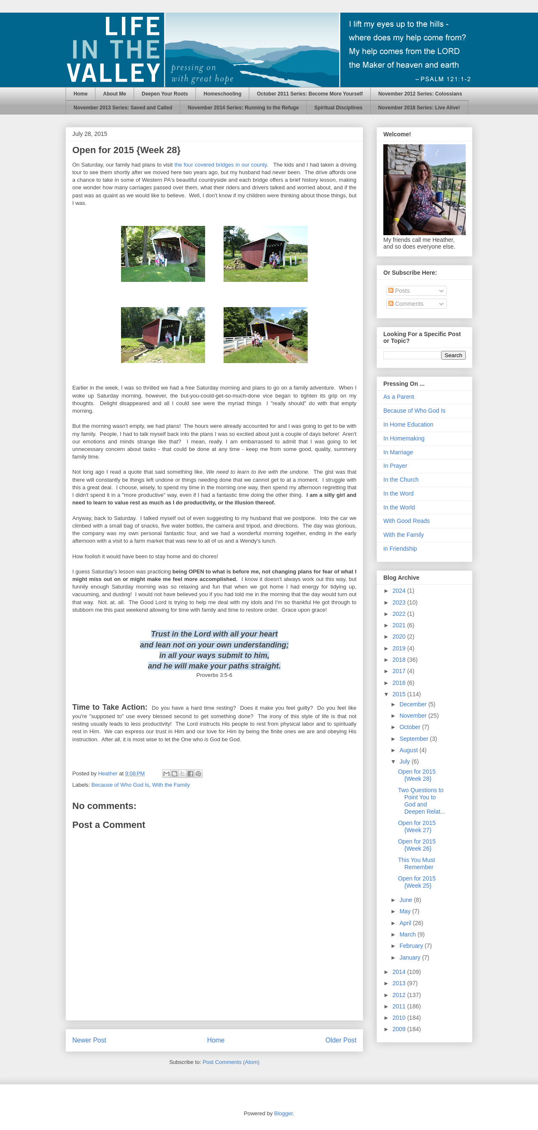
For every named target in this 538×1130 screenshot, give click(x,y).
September (414, 738)
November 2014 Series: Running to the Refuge (243, 108)
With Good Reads (406, 520)
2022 (400, 613)
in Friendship (400, 548)
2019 (400, 648)
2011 (400, 1006)
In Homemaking (404, 438)
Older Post (340, 1040)
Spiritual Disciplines (338, 108)
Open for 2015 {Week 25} (417, 882)
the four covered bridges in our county (220, 165)
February (412, 945)
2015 (400, 694)
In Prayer (395, 465)
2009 (400, 1029)
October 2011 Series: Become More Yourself (310, 94)
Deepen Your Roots (165, 94)
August (409, 750)
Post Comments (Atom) (231, 1062)
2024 (400, 590)
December (413, 704)
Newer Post (89, 1040)
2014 (400, 971)
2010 (400, 1017)
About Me (114, 94)
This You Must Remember (416, 863)
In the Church (401, 479)
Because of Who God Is (120, 785)
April (406, 923)
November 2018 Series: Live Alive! (419, 108)
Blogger (283, 1113)
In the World (399, 507)
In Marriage (398, 452)
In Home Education (408, 424)
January (410, 957)
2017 (400, 671)
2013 (400, 983)
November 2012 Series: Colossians (420, 94)
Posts (399, 290)
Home (80, 94)
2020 (400, 636)
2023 (400, 602)
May (405, 911)
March (408, 934)
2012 (400, 995)
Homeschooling (222, 94)
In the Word (398, 493)
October (410, 727)
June (406, 900)
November (413, 715)
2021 (400, 625)
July (405, 761)
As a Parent (398, 396)
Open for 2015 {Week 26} (417, 845)
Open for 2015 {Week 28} (417, 775)
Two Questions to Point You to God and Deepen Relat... (421, 800)
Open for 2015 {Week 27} (417, 826)
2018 (400, 659)
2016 (400, 682)
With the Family (171, 785)
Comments (406, 303)
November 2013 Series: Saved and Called (123, 108)
